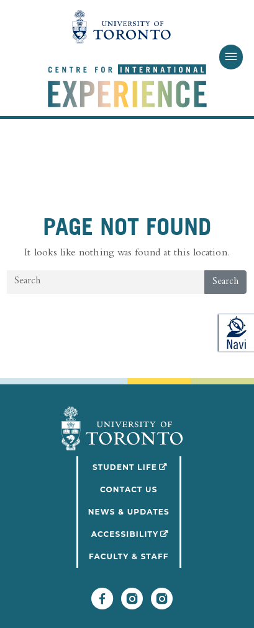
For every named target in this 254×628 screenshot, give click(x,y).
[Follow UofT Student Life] (132, 604)
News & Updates (129, 511)
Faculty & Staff (129, 556)
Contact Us (129, 489)
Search (225, 282)
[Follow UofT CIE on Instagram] (162, 604)
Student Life (137, 466)
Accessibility (136, 533)
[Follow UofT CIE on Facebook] (102, 604)
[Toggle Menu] (231, 57)
